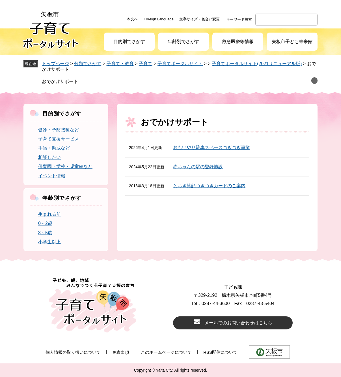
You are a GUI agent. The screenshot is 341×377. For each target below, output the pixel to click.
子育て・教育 (120, 63)
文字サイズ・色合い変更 (199, 19)
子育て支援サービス (58, 139)
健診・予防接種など (58, 129)
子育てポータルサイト (180, 63)
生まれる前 (49, 214)
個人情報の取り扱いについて (73, 352)
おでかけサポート (60, 81)
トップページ (55, 63)
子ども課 (233, 287)
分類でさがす (87, 63)
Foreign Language (159, 19)
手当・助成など (54, 148)
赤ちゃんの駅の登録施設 (198, 166)
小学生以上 (49, 241)
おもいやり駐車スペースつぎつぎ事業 (211, 147)
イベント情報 (51, 175)
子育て (145, 63)
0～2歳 (45, 223)
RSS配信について (220, 352)
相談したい (49, 157)
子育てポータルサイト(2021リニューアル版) (257, 63)
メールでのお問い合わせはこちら (238, 322)
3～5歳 (45, 232)
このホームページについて (166, 352)
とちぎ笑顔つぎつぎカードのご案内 (209, 185)
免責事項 (120, 352)
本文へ (132, 19)
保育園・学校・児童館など (65, 166)
